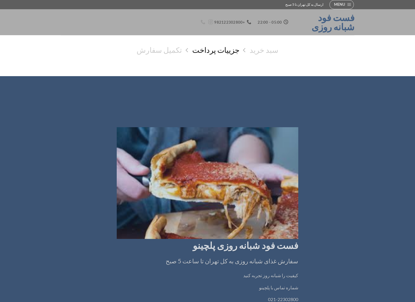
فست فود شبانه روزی (333, 22)
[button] (341, 4)
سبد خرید (264, 50)
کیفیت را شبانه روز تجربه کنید (270, 275)
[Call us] (203, 22)
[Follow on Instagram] (210, 22)
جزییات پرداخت (215, 50)
